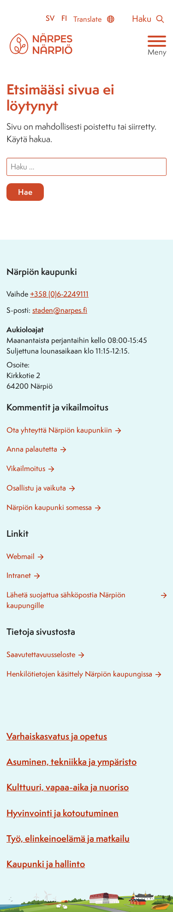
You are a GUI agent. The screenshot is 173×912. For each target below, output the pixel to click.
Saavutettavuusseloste (40, 654)
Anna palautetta (31, 449)
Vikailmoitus (25, 468)
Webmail (20, 556)
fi (64, 18)
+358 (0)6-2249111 (59, 294)
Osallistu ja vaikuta (36, 488)
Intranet (18, 575)
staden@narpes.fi (59, 310)
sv (50, 18)
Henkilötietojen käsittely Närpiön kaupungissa (79, 674)
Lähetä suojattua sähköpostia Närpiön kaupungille (65, 600)
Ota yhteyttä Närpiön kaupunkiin (59, 430)
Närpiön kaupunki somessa (49, 507)
